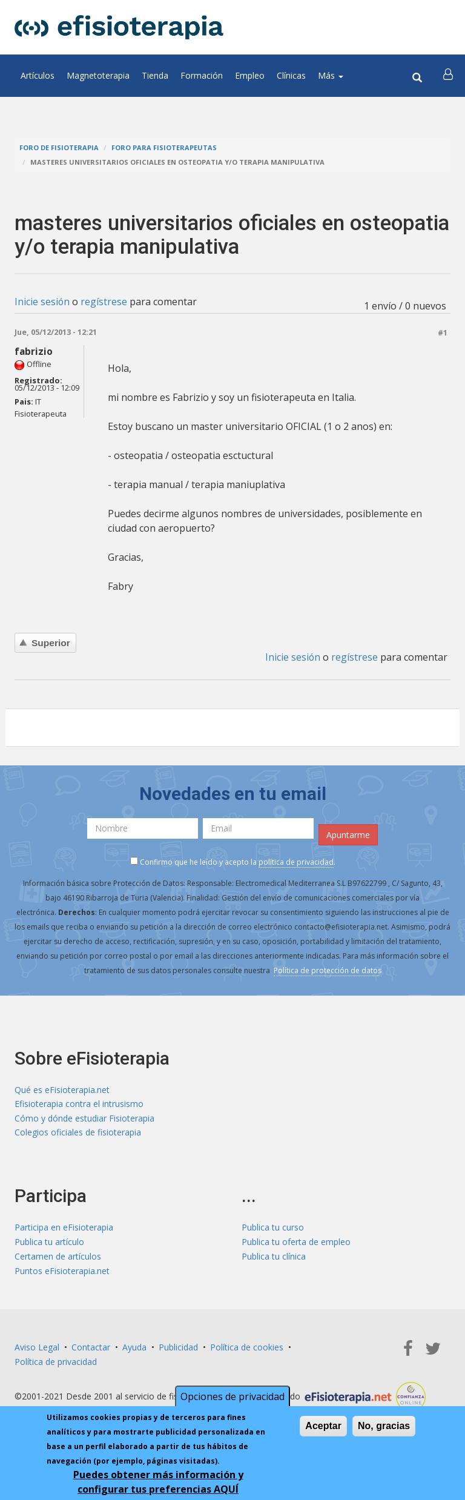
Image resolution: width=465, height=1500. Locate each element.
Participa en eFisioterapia (64, 1229)
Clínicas (291, 75)
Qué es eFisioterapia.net (62, 1089)
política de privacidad (296, 861)
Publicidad (178, 1349)
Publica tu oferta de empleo (296, 1243)
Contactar (90, 1349)
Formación (201, 75)
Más (330, 75)
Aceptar (323, 1426)
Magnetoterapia (98, 75)
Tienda (155, 75)
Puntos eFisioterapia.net (62, 1272)
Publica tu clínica (274, 1258)
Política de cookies (246, 1349)
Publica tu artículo (49, 1243)
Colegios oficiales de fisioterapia (78, 1132)
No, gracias (384, 1426)
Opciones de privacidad (232, 1396)
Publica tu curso (273, 1229)
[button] (449, 76)
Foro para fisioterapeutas (164, 147)
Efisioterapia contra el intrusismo (79, 1103)
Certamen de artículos (58, 1258)
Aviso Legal (37, 1349)
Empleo (250, 75)
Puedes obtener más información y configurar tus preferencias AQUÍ (158, 1482)
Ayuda (134, 1349)
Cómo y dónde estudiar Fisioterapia (84, 1118)
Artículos (37, 75)
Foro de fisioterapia (59, 147)
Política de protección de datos (327, 970)
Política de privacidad (56, 1363)
